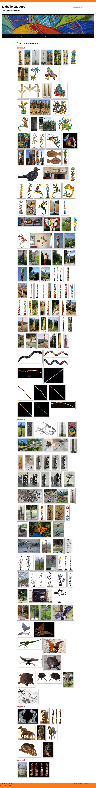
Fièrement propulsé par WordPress (80, 783)
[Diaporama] (21, 48)
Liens (65, 36)
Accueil (6, 36)
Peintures (29, 36)
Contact (59, 36)
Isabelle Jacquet (13, 6)
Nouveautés (13, 36)
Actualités (52, 36)
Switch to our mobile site (6, 785)
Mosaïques (44, 36)
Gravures (36, 36)
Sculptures (22, 36)
